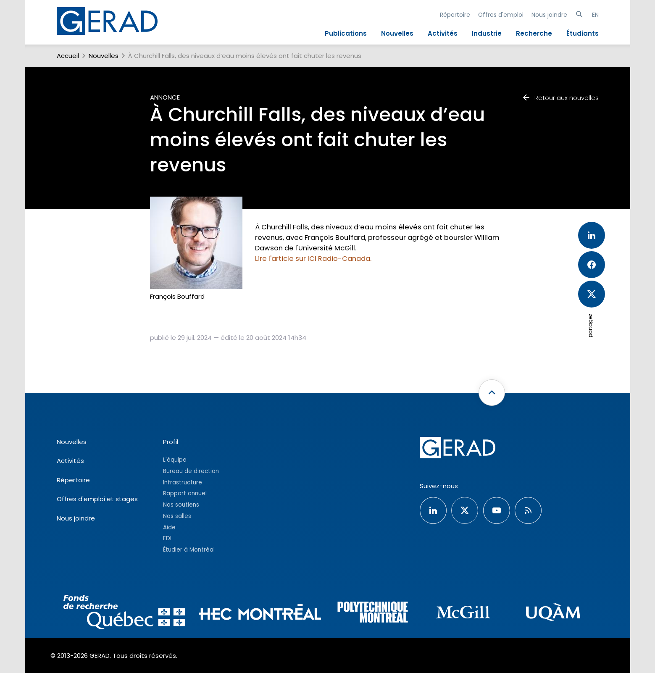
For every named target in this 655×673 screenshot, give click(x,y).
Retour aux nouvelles (560, 97)
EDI (167, 538)
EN (595, 15)
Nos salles (177, 516)
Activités (443, 33)
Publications (346, 33)
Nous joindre (549, 15)
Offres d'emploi (500, 15)
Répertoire (455, 15)
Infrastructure (182, 482)
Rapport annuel (185, 493)
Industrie (487, 33)
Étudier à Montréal (189, 550)
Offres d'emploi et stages (97, 498)
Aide (169, 527)
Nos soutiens (181, 505)
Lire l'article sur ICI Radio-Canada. (313, 258)
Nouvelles (397, 33)
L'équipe (175, 460)
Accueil (68, 55)
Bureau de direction (191, 471)
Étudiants (582, 33)
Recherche (534, 33)
